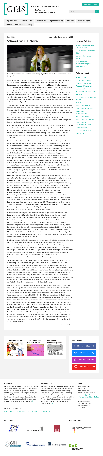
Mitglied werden (12, 21)
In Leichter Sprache (90, 5)
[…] (33, 401)
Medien (9, 24)
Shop (30, 24)
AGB (40, 411)
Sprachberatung (56, 21)
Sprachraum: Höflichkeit (84, 108)
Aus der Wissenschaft (83, 83)
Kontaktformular (9, 411)
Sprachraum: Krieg (82, 116)
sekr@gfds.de (86, 395)
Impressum (34, 411)
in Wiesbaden (40, 10)
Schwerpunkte (41, 21)
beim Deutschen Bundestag (45, 12)
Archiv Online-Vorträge (84, 80)
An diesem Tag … (82, 77)
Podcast (79, 102)
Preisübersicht (20, 411)
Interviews (79, 94)
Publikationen (20, 24)
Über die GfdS (27, 21)
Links (27, 411)
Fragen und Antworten (84, 86)
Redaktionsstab (46, 383)
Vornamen (70, 21)
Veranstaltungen (83, 21)
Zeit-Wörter (11, 37)
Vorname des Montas (83, 130)
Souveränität (80, 66)
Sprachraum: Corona (83, 105)
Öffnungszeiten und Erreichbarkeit (88, 397)
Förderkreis (8, 383)
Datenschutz (47, 411)
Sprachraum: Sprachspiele (85, 119)
